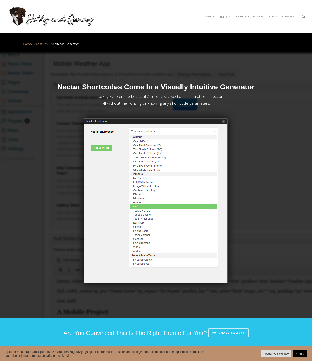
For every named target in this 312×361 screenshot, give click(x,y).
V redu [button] (300, 353)
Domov (27, 44)
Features (42, 44)
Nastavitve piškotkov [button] (276, 353)
